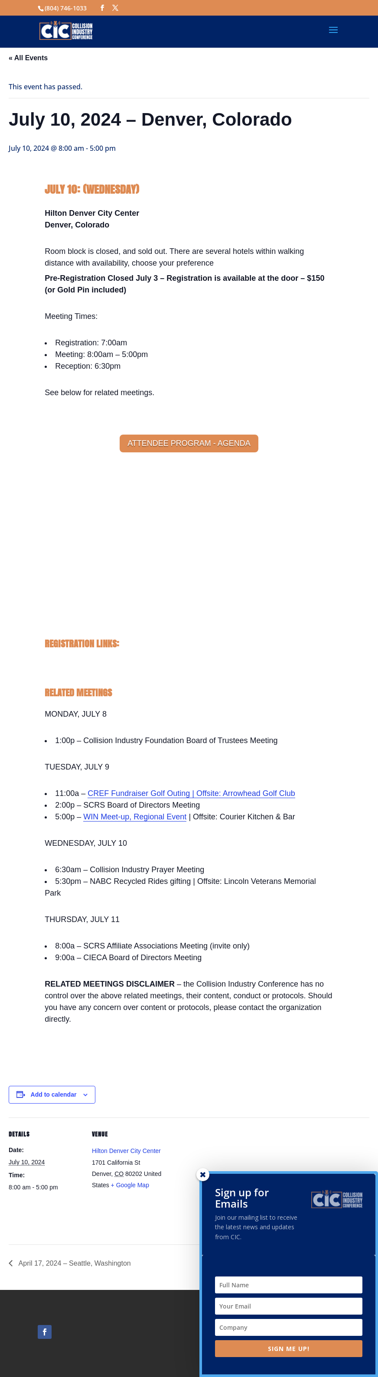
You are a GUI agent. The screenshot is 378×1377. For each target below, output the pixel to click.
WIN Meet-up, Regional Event (134, 816)
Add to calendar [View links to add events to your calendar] (54, 1094)
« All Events (28, 58)
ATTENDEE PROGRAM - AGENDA (189, 443)
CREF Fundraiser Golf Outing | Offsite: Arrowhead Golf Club (191, 793)
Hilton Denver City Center (126, 1150)
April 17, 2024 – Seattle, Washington (74, 1263)
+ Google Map (130, 1185)
